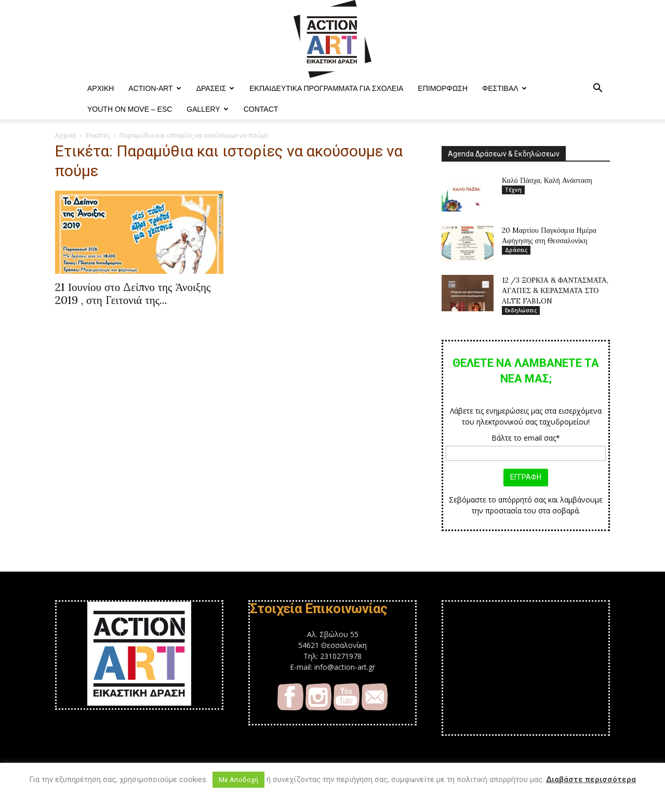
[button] (597, 89)
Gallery (207, 109)
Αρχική (65, 135)
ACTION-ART (154, 88)
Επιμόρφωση (443, 88)
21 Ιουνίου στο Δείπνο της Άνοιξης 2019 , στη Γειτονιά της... (132, 293)
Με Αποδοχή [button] (238, 780)
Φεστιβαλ (504, 88)
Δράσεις (215, 88)
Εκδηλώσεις (521, 310)
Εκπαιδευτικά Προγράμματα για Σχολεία (326, 88)
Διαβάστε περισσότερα (591, 779)
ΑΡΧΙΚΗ (100, 88)
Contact (261, 109)
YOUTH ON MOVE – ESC (129, 109)
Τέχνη (513, 189)
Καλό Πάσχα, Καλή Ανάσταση (547, 180)
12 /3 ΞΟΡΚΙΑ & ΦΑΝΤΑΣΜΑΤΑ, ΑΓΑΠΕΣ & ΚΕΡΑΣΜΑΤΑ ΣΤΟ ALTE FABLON (555, 290)
